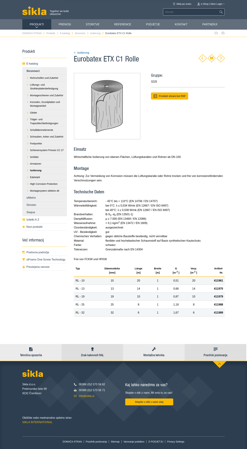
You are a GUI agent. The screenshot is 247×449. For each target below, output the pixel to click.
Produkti (37, 26)
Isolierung (97, 33)
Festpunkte (34, 143)
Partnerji (209, 24)
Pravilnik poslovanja (96, 441)
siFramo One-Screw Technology (43, 259)
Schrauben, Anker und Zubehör (44, 136)
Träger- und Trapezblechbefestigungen (42, 121)
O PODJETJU (155, 441)
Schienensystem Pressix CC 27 (45, 150)
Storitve (92, 26)
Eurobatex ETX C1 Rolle (118, 33)
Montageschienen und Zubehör (44, 95)
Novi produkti (32, 226)
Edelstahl (33, 177)
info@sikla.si (86, 396)
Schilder (32, 157)
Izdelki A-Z (30, 219)
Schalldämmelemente (39, 130)
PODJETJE (153, 26)
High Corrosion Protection (41, 184)
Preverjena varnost (35, 266)
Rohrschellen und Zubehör (42, 78)
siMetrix (31, 197)
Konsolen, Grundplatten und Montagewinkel (43, 104)
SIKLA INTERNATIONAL (37, 422)
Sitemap (115, 441)
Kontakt (181, 24)
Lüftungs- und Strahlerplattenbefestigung (42, 86)
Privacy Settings (175, 441)
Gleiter (31, 112)
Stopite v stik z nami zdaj (149, 402)
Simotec (31, 204)
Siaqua (30, 212)
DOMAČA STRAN (33, 33)
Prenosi (65, 24)
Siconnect (82, 33)
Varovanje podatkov (134, 441)
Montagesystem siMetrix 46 (42, 190)
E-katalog (67, 33)
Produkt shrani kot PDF (170, 96)
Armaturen (33, 163)
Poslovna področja (35, 252)
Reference (122, 24)
